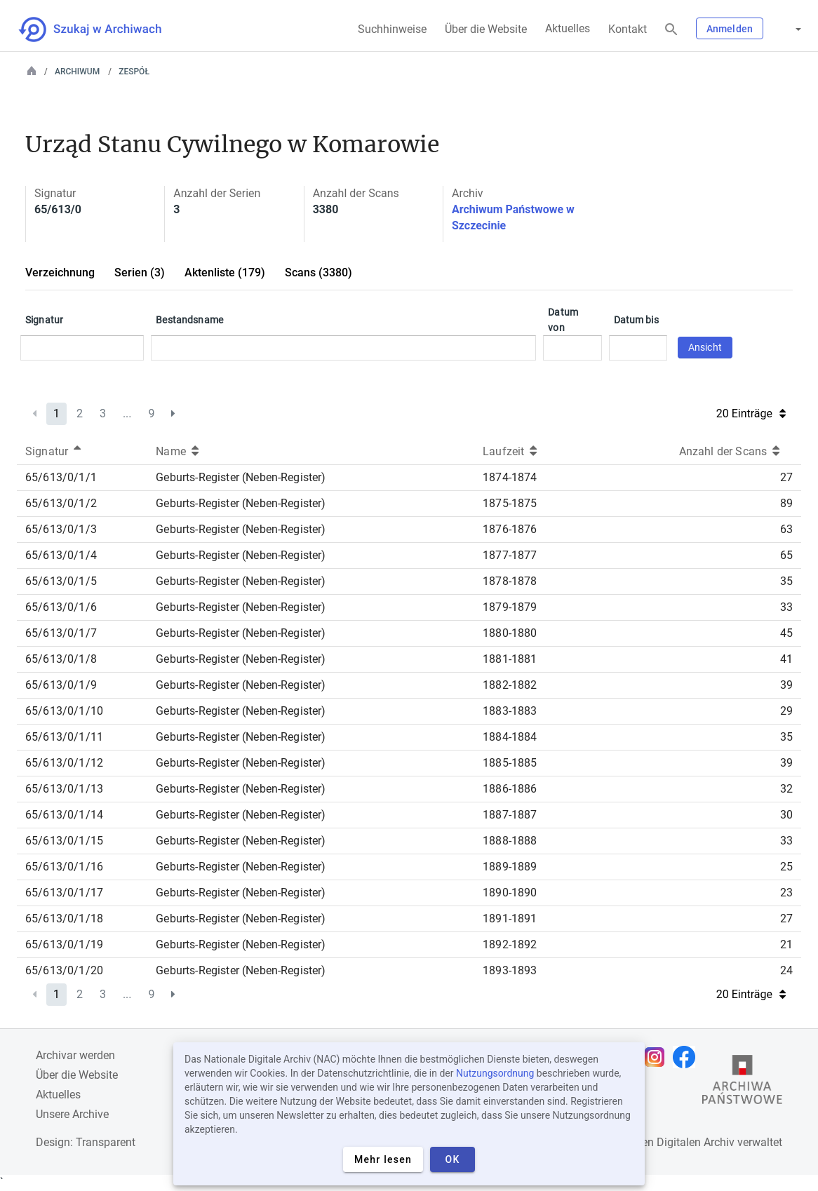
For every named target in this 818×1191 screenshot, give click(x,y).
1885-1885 (510, 762)
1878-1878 (510, 581)
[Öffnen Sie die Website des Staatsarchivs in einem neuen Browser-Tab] (742, 1083)
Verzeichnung (60, 272)
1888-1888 (510, 840)
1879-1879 (510, 607)
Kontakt (627, 29)
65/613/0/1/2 (61, 503)
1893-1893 (510, 970)
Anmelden (729, 28)
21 (786, 944)
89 (786, 503)
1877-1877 (510, 555)
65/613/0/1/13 (64, 788)
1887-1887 (510, 814)
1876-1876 (510, 529)
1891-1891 (510, 918)
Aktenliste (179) (225, 272)
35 (786, 581)
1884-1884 (510, 736)
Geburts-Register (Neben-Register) (241, 477)
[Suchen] (671, 29)
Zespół (134, 71)
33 (786, 607)
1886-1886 (510, 788)
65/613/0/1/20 (64, 970)
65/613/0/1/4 (61, 555)
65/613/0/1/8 (61, 659)
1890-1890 (510, 892)
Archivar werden (75, 1055)
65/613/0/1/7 (61, 633)
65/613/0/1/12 (64, 762)
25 (786, 866)
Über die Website (486, 29)
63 (786, 529)
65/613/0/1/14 (64, 814)
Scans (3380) (318, 272)
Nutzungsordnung (495, 1073)
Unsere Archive (72, 1114)
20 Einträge (751, 413)
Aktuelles (567, 28)
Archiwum (77, 71)
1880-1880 (510, 633)
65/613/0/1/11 (64, 736)
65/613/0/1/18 (64, 918)
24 (786, 970)
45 (786, 633)
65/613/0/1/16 (64, 866)
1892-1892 (510, 944)
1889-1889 (510, 866)
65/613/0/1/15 (64, 840)
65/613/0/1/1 (61, 477)
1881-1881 (510, 659)
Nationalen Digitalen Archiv (667, 1142)
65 (786, 555)
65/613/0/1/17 (64, 892)
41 (786, 659)
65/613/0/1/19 (64, 944)
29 (786, 711)
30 (786, 814)
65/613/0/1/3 (61, 529)
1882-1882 (510, 685)
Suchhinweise (392, 29)
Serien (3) (139, 272)
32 (786, 788)
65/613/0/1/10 (64, 711)
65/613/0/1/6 (61, 607)
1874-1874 (510, 477)
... (127, 413)
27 (786, 477)
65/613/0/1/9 (61, 685)
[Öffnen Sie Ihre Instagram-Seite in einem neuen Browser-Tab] (658, 1057)
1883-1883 (510, 711)
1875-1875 (510, 503)
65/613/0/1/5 (61, 581)
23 (786, 892)
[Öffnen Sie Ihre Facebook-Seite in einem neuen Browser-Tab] (687, 1057)
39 (786, 685)
